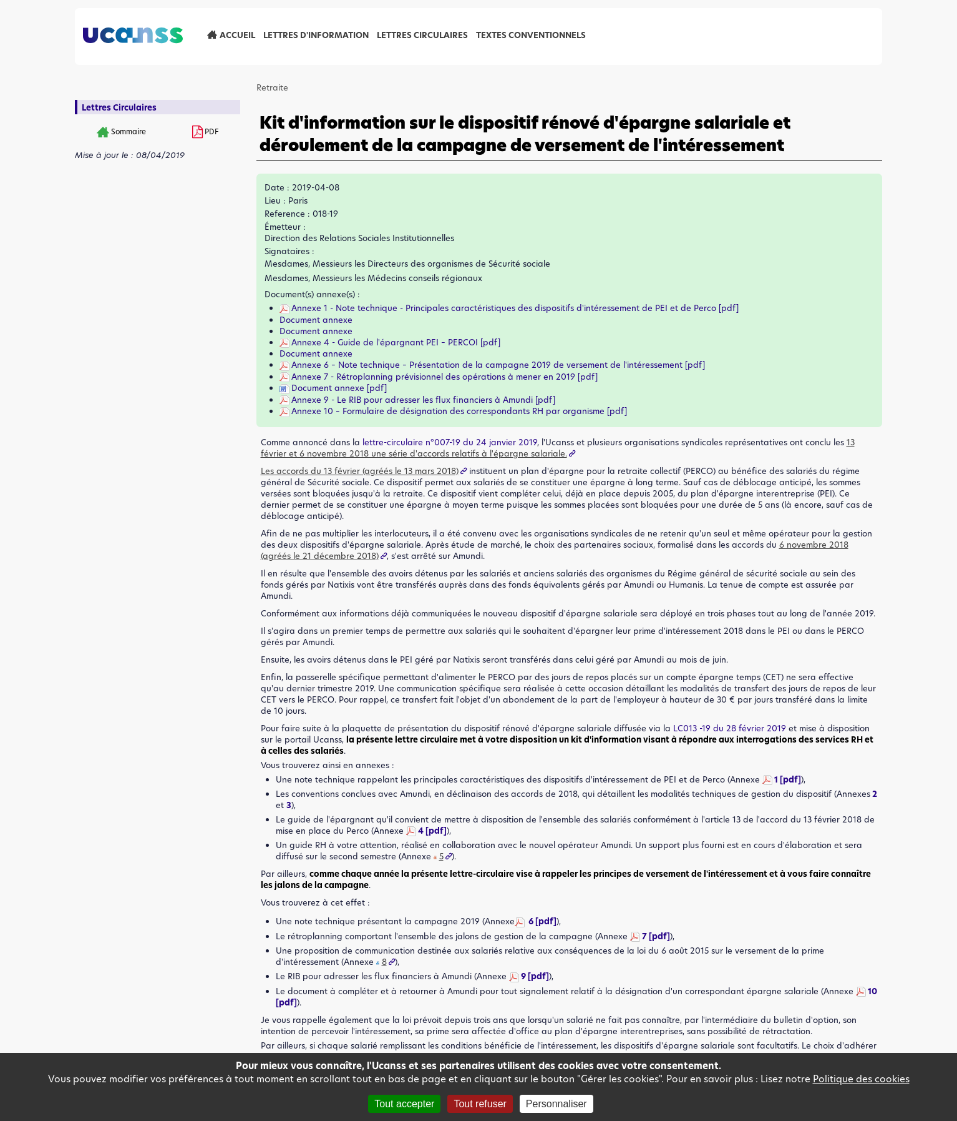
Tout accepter (404, 1104)
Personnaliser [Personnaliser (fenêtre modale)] (556, 1104)
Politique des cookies (861, 1078)
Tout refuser (480, 1104)
